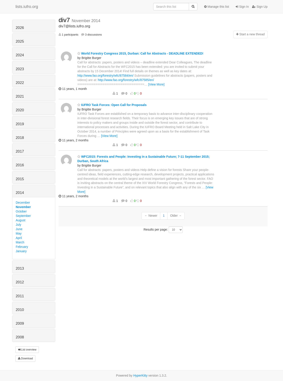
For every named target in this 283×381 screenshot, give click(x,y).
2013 (20, 268)
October (21, 211)
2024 (20, 55)
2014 (20, 193)
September (23, 216)
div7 (65, 20)
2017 (20, 151)
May (18, 233)
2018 (20, 138)
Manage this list (216, 6)
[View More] (156, 84)
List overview (27, 349)
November (23, 207)
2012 (20, 282)
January (21, 251)
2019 (20, 124)
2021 (20, 96)
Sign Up (260, 6)
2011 (20, 296)
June (19, 229)
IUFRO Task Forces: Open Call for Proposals (112, 105)
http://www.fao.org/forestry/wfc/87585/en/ (126, 80)
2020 (20, 110)
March (20, 242)
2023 (20, 69)
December (23, 202)
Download (25, 358)
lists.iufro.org (26, 6)
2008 (20, 337)
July (18, 224)
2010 (20, 310)
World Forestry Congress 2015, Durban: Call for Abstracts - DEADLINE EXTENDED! (140, 53)
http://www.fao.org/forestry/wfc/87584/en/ (105, 75)
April (19, 238)
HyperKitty (140, 375)
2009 (20, 323)
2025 (20, 41)
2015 (20, 179)
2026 (20, 28)
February (22, 246)
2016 (20, 165)
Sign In (242, 6)
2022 (20, 83)
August (20, 220)
